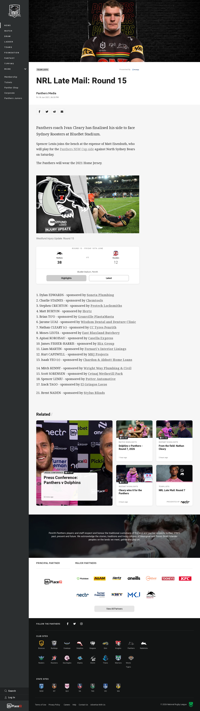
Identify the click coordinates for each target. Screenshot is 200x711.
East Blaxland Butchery (101, 334)
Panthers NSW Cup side (77, 149)
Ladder (8, 42)
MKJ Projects (98, 356)
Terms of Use (40, 704)
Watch (8, 31)
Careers (67, 704)
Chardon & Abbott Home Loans (107, 361)
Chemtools (94, 302)
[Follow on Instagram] (81, 624)
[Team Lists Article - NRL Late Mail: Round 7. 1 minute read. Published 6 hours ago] (174, 486)
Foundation (11, 52)
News (7, 25)
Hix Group (105, 345)
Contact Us (83, 704)
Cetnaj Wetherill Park (105, 375)
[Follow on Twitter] (74, 624)
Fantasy (9, 58)
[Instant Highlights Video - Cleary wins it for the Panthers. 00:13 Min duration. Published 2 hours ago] (134, 486)
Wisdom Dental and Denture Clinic (108, 323)
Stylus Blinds (94, 394)
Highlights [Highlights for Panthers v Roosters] (66, 279)
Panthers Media (46, 93)
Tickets (8, 82)
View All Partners (114, 608)
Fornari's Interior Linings (105, 350)
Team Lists (42, 70)
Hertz (87, 312)
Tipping (9, 63)
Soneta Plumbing (100, 296)
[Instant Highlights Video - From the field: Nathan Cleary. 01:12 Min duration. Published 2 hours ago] (174, 442)
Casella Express (100, 339)
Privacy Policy (54, 704)
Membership (10, 76)
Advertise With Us (97, 704)
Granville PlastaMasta (96, 318)
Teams (8, 47)
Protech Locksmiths (106, 307)
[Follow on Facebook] (67, 624)
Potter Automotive (101, 380)
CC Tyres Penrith (103, 329)
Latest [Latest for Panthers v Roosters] (109, 279)
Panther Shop (11, 87)
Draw (7, 36)
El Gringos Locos (94, 386)
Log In (9, 697)
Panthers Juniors (13, 98)
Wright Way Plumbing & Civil (107, 369)
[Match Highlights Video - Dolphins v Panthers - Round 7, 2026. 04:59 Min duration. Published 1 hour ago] (134, 442)
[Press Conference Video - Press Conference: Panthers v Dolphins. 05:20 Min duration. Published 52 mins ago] (74, 464)
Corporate (9, 92)
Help (74, 704)
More (15, 69)
